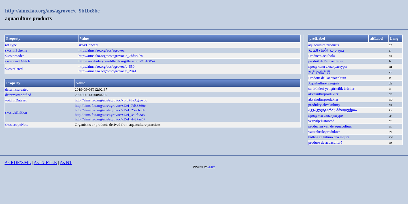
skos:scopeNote (16, 124)
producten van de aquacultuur (330, 126)
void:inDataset (16, 100)
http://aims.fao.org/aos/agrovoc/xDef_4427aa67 (110, 119)
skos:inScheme (16, 50)
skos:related (14, 69)
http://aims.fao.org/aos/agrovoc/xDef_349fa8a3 (110, 114)
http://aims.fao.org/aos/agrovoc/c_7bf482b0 (110, 56)
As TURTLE (45, 162)
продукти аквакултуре (325, 115)
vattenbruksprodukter (324, 131)
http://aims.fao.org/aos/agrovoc (101, 50)
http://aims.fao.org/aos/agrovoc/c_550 (106, 66)
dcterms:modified (18, 95)
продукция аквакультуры (327, 66)
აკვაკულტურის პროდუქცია (332, 110)
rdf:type (11, 45)
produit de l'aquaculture (325, 61)
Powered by (200, 166)
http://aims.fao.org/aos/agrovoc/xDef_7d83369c (110, 105)
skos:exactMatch (17, 61)
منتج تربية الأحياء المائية (326, 50)
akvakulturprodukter (323, 94)
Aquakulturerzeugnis (323, 83)
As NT (66, 162)
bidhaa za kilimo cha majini (328, 137)
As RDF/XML (18, 162)
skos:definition (16, 112)
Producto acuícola (321, 56)
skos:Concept (88, 45)
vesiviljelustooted (321, 121)
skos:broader (14, 56)
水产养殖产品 (319, 72)
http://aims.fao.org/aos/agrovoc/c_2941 (107, 71)
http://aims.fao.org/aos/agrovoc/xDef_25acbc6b (110, 110)
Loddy (211, 166)
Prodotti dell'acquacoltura (327, 78)
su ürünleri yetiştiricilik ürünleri (331, 88)
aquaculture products (323, 45)
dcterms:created (16, 89)
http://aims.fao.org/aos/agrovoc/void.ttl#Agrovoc (111, 100)
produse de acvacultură (325, 142)
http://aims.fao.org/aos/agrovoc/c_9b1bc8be (52, 11)
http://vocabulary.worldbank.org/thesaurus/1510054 (116, 61)
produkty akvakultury (324, 105)
